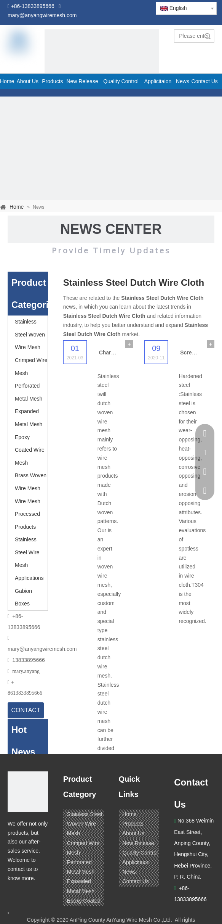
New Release (138, 843)
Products (133, 824)
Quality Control (140, 853)
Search (207, 36)
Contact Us (136, 881)
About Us (134, 833)
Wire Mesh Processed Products (27, 514)
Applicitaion (136, 862)
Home (130, 814)
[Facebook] (14, 893)
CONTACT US (25, 712)
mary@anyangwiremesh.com (42, 649)
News (129, 872)
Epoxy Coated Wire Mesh (30, 450)
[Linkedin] (28, 893)
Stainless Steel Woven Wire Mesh (30, 334)
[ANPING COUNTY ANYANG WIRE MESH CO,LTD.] (28, 791)
